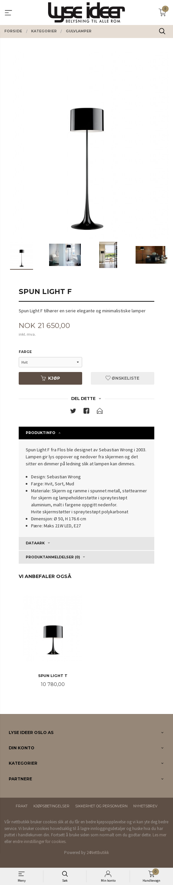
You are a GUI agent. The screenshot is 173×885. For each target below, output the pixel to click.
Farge (25, 352)
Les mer (159, 835)
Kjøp (50, 378)
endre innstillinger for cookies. (39, 841)
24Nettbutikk (97, 852)
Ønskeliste (122, 378)
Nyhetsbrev (145, 806)
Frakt (22, 806)
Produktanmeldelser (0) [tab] (53, 557)
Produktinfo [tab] (40, 433)
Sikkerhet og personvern (101, 806)
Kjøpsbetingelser (51, 806)
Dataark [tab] (35, 543)
